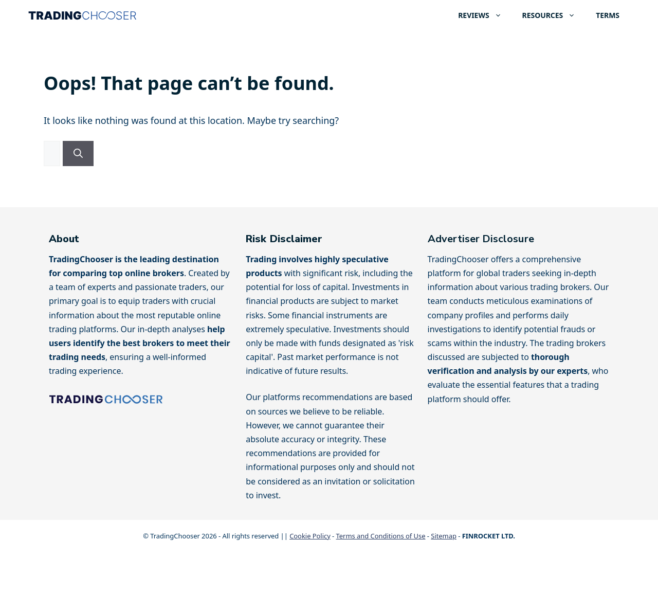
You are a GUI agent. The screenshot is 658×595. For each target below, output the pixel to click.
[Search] (78, 153)
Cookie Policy (310, 535)
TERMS (607, 15)
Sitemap (443, 535)
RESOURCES (554, 15)
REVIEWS (484, 15)
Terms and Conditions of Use (381, 535)
